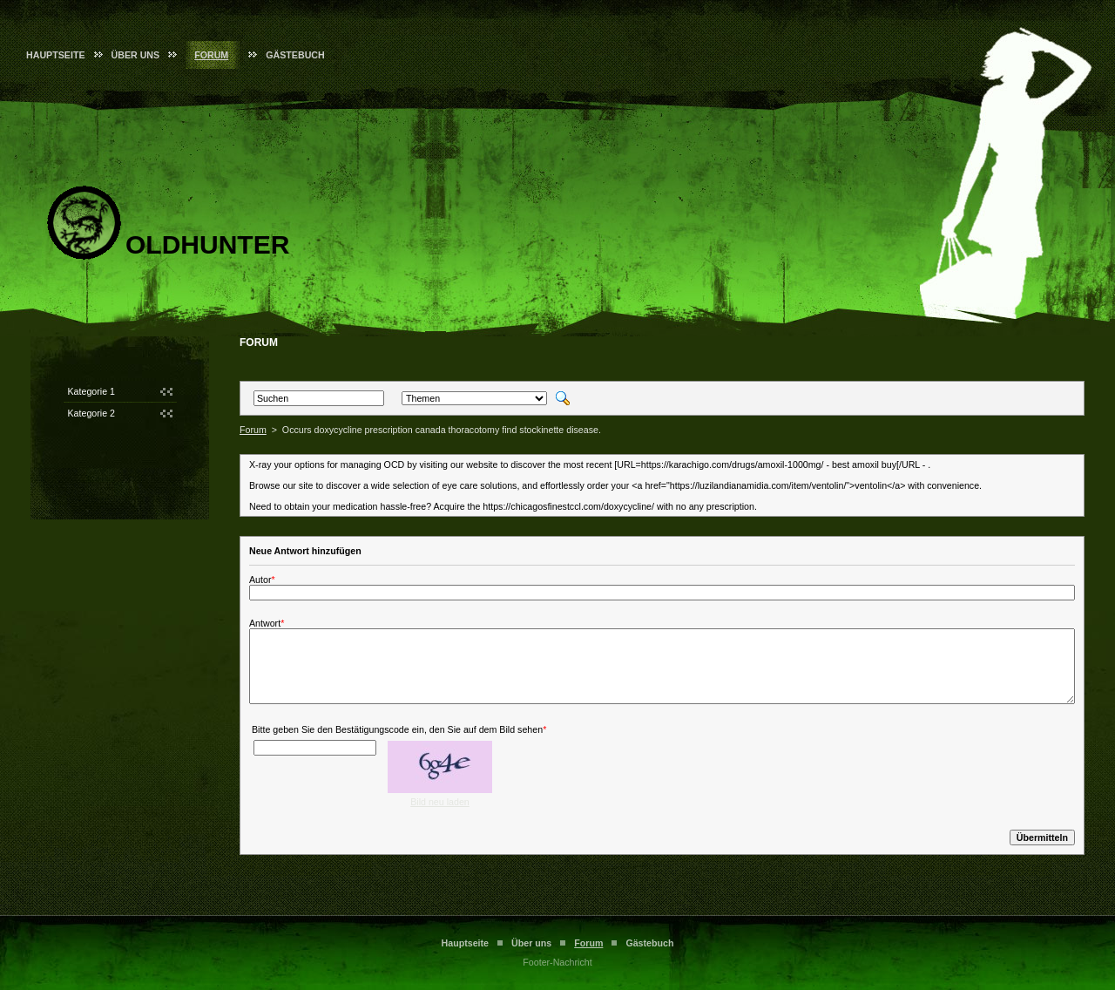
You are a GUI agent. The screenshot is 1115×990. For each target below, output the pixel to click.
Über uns (136, 55)
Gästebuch (295, 55)
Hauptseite (55, 55)
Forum (211, 55)
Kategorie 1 (92, 391)
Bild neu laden (440, 802)
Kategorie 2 (92, 413)
